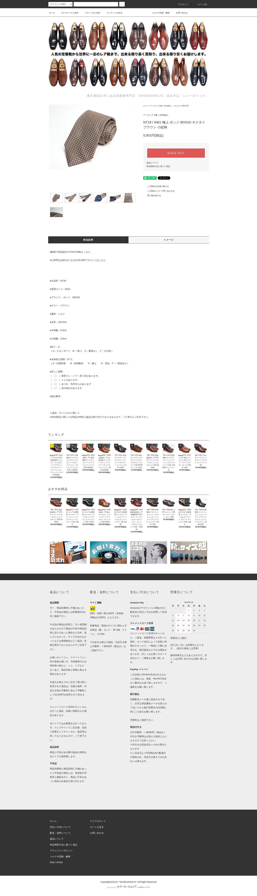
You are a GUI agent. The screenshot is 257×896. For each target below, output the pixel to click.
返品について (152, 163)
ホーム (52, 13)
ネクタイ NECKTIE (182, 106)
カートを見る (97, 827)
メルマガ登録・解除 (159, 13)
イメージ (169, 239)
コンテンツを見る (112, 13)
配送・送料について (60, 833)
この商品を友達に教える (156, 186)
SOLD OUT (176, 153)
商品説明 (88, 239)
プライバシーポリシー (61, 850)
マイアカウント (98, 821)
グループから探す (91, 13)
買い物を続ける (152, 195)
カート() (200, 4)
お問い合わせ (180, 13)
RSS (52, 862)
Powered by (128, 887)
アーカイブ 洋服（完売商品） (161, 106)
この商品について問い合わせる (159, 191)
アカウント (181, 4)
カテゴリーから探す (68, 13)
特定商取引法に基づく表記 (158, 166)
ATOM (59, 862)
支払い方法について (60, 827)
